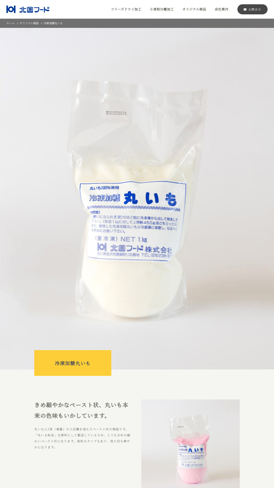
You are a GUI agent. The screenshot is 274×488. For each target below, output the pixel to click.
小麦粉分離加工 (162, 9)
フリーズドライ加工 (126, 9)
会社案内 (221, 9)
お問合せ (252, 9)
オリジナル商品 (194, 9)
